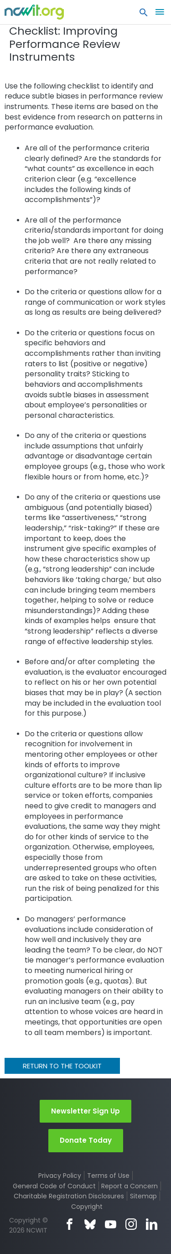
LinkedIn (151, 1224)
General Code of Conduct (54, 1186)
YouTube (110, 1224)
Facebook (69, 1224)
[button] (143, 14)
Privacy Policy (59, 1175)
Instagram (131, 1224)
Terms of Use (108, 1175)
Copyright (87, 1206)
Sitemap (143, 1196)
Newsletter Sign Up (85, 1111)
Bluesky (90, 1224)
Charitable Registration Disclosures (69, 1196)
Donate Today (86, 1140)
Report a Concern (129, 1186)
